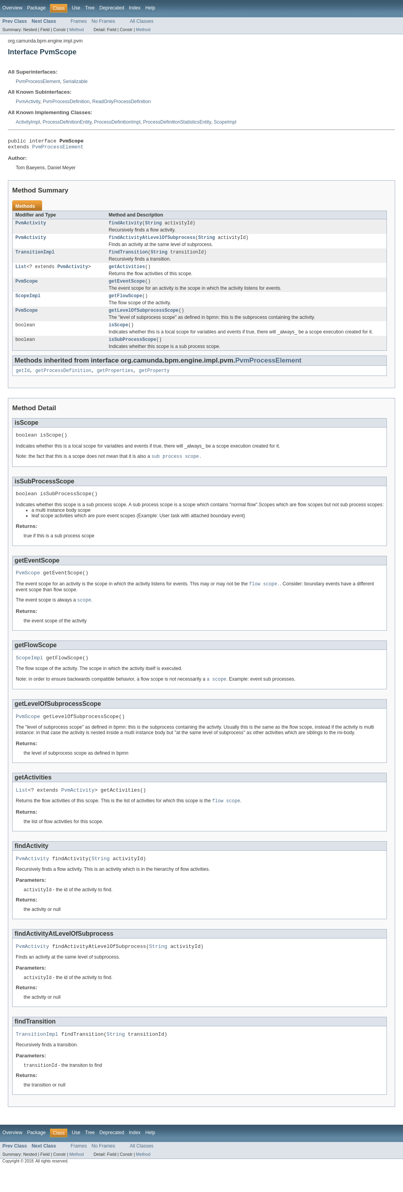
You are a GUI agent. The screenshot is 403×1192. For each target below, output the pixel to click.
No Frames (103, 21)
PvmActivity (28, 101)
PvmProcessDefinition (66, 101)
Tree (90, 8)
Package (36, 8)
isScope (118, 333)
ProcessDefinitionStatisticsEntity (177, 122)
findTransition (128, 257)
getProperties (115, 381)
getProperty (154, 381)
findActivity (125, 226)
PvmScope (26, 287)
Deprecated (112, 8)
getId (23, 381)
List (20, 272)
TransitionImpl (35, 257)
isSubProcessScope (132, 349)
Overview (12, 8)
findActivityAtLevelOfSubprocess (152, 241)
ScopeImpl (225, 122)
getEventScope (127, 287)
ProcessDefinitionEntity (67, 122)
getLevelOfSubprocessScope (144, 318)
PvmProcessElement (38, 81)
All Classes (141, 21)
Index (134, 8)
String (153, 226)
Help (150, 8)
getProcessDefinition (63, 381)
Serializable (75, 81)
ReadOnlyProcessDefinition (121, 101)
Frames (78, 21)
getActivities (127, 272)
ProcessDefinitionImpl (117, 122)
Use (76, 8)
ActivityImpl (28, 122)
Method (76, 29)
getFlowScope (125, 303)
